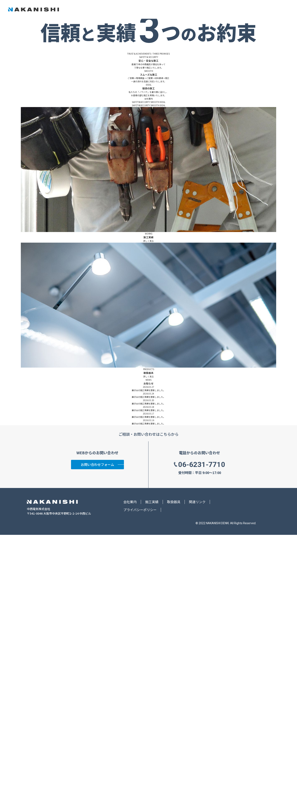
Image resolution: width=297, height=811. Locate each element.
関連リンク (197, 777)
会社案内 (207, 9)
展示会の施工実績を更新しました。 (148, 666)
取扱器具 (239, 9)
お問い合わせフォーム (97, 740)
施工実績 (223, 9)
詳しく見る (148, 516)
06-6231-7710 (201, 740)
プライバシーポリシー (140, 785)
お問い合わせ (272, 9)
